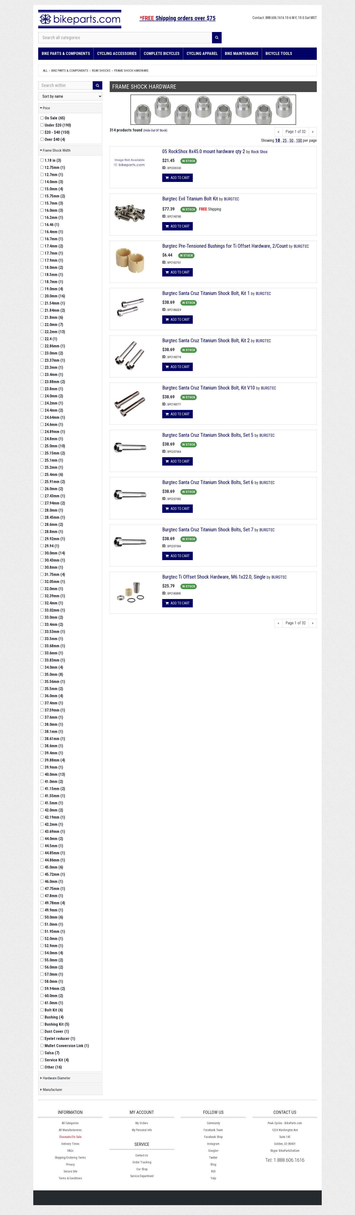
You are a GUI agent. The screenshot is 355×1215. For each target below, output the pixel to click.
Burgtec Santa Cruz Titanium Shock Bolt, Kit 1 (206, 293)
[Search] (217, 37)
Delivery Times (70, 1144)
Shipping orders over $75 (177, 18)
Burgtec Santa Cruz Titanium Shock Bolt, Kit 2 (206, 340)
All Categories (70, 1123)
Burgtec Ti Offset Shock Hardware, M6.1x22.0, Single (214, 577)
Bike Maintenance (241, 53)
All (45, 70)
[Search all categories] (125, 37)
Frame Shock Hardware (131, 70)
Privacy (70, 1164)
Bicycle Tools (279, 53)
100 (299, 140)
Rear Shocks (101, 70)
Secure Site (70, 1171)
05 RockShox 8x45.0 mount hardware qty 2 (203, 151)
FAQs (70, 1150)
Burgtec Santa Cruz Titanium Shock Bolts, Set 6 (208, 482)
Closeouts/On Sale (70, 1137)
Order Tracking (141, 1162)
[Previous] (278, 131)
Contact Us (141, 1155)
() (52, 118)
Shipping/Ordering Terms (70, 1157)
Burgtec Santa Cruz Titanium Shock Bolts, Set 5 (207, 435)
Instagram (213, 1144)
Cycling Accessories (117, 53)
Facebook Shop (213, 1137)
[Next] (313, 131)
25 (285, 140)
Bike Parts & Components (66, 53)
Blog (213, 1164)
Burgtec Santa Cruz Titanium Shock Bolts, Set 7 (208, 530)
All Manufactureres (70, 1130)
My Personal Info (142, 1130)
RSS (213, 1171)
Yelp (213, 1178)
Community (213, 1123)
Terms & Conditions (70, 1178)
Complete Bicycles (161, 53)
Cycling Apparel (202, 53)
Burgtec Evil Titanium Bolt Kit (190, 199)
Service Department (142, 1176)
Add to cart (177, 178)
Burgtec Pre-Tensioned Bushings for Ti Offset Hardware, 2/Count (225, 246)
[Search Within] (65, 85)
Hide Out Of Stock (155, 130)
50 (291, 140)
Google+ (213, 1150)
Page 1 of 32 (295, 131)
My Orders (141, 1123)
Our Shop (141, 1169)
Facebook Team (213, 1130)
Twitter (213, 1157)
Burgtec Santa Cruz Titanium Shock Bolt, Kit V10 (209, 388)
